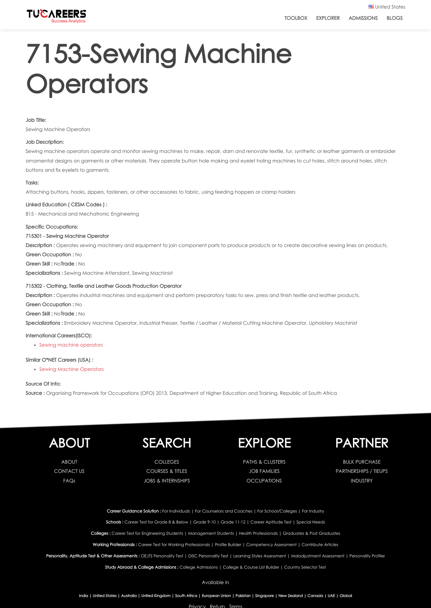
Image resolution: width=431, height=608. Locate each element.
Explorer (328, 18)
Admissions (363, 18)
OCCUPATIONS (264, 481)
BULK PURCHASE (362, 462)
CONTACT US (69, 471)
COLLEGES (166, 462)
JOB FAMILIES (264, 471)
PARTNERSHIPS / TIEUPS (362, 471)
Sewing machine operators (71, 345)
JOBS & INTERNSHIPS (167, 481)
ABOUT (69, 462)
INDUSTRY (362, 481)
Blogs (395, 18)
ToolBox (296, 18)
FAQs (69, 481)
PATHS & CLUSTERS (264, 462)
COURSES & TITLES (166, 471)
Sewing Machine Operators (71, 369)
